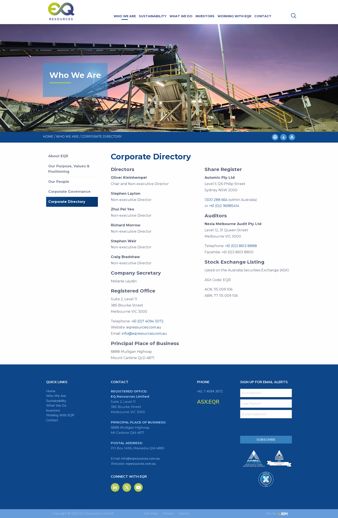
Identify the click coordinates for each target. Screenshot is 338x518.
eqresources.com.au (143, 327)
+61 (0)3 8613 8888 (241, 246)
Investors (205, 16)
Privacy (168, 513)
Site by (277, 513)
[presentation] (266, 427)
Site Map (151, 513)
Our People (58, 182)
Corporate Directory (66, 202)
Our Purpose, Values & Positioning (68, 169)
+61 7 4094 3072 (210, 391)
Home (50, 391)
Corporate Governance (69, 192)
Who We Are (125, 16)
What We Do (180, 16)
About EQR (58, 156)
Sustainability (152, 16)
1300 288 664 (216, 200)
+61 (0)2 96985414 (224, 206)
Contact (262, 16)
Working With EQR (234, 16)
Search (184, 513)
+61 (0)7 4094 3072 (147, 321)
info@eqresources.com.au (144, 333)
